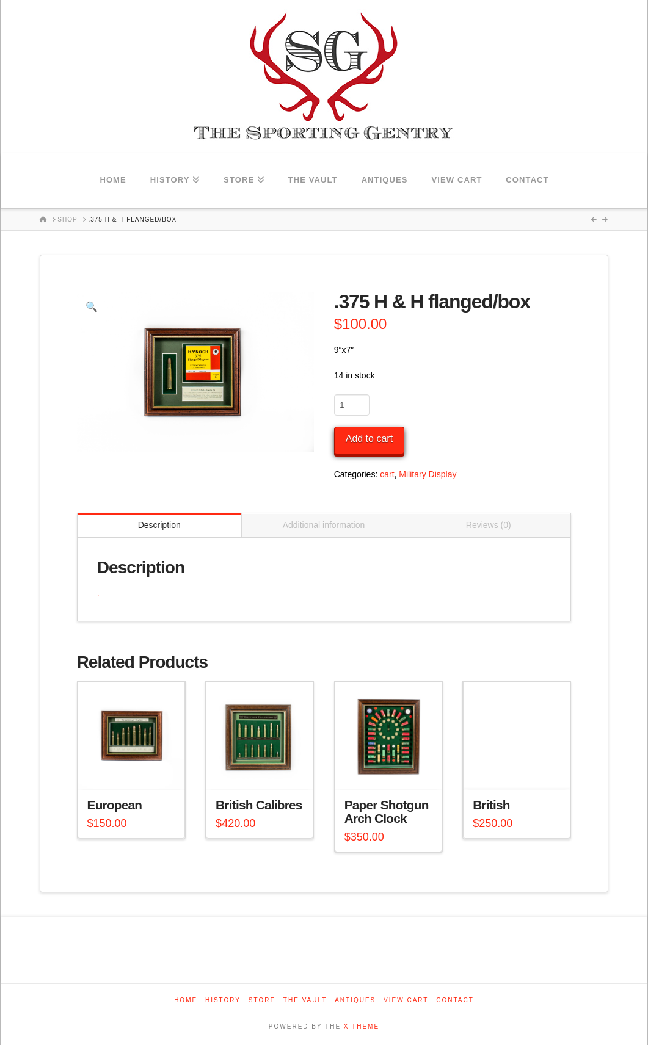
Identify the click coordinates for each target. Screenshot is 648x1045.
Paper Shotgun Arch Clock (386, 811)
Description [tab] (159, 525)
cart (387, 474)
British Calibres (259, 805)
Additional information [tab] (324, 525)
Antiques (355, 1000)
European (114, 805)
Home (185, 1000)
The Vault (305, 1000)
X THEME (361, 1026)
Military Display (427, 474)
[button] (91, 306)
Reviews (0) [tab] (488, 525)
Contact (455, 1000)
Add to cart (369, 438)
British (491, 805)
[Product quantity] (352, 404)
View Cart (406, 1000)
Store (262, 1000)
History (223, 1000)
